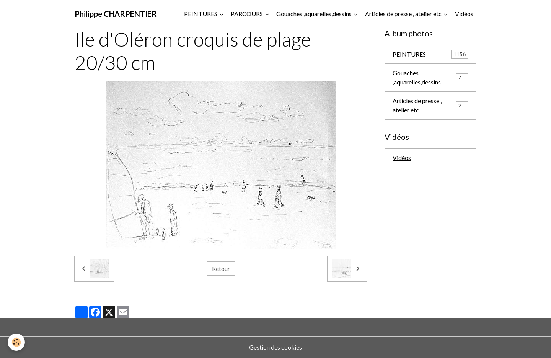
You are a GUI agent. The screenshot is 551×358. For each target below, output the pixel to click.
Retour (221, 268)
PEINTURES (201, 13)
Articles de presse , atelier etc (404, 13)
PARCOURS (247, 13)
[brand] (116, 13)
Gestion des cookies (275, 347)
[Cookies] (16, 342)
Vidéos (464, 13)
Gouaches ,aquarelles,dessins (314, 13)
